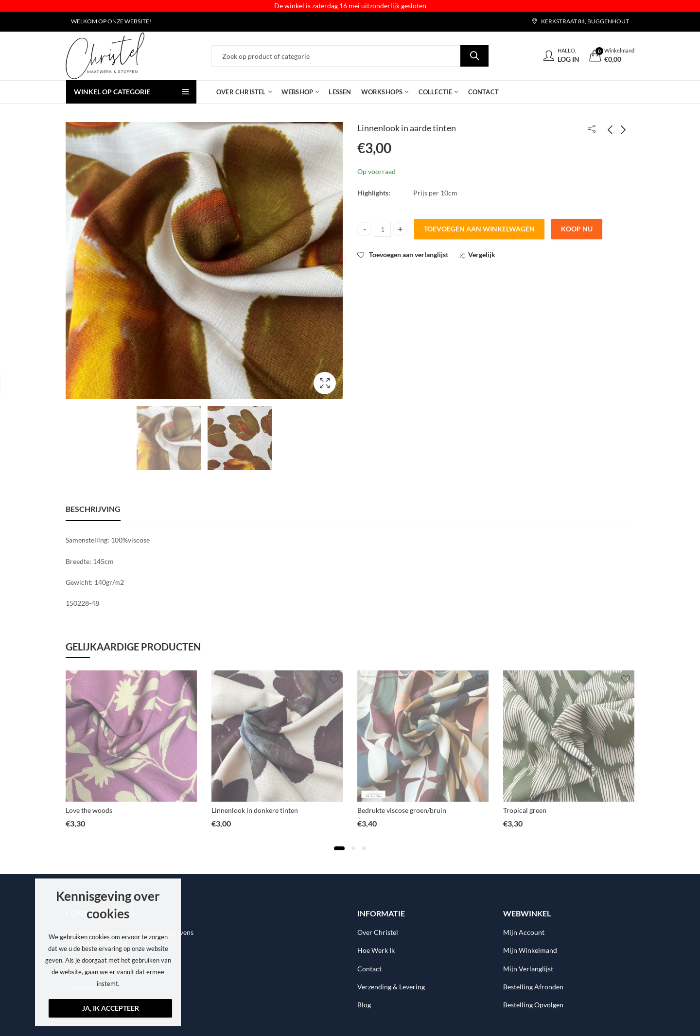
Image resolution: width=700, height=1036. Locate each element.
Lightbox (325, 383)
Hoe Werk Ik (376, 950)
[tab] (93, 509)
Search (474, 56)
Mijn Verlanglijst (528, 969)
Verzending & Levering (391, 987)
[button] (339, 848)
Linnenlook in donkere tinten (254, 810)
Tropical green (524, 810)
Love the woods (89, 810)
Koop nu (577, 229)
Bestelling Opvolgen (533, 1005)
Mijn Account (523, 932)
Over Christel (377, 932)
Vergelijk (481, 254)
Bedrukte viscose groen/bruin (401, 810)
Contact (369, 969)
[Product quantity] (382, 229)
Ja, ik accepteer (110, 1008)
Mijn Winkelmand (530, 950)
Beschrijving (93, 508)
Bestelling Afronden (533, 987)
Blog (364, 1005)
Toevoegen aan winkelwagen (479, 229)
